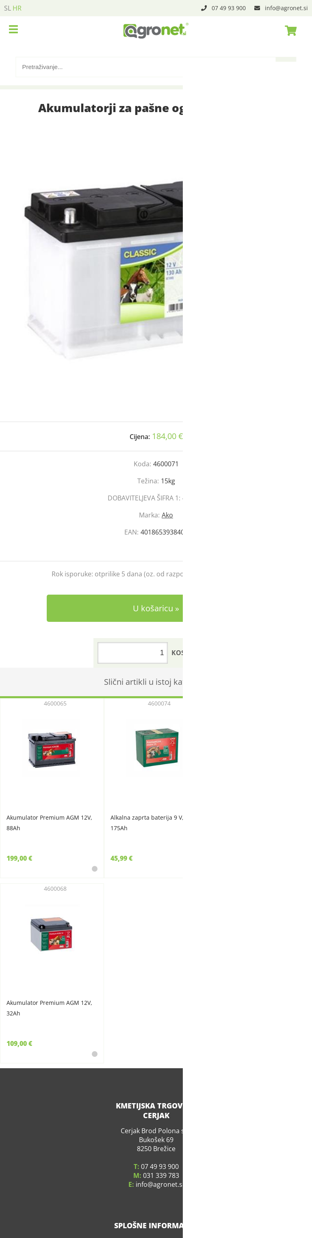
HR (17, 8)
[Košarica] (288, 30)
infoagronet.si (286, 8)
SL (7, 8)
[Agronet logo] (156, 30)
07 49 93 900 (229, 8)
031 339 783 (161, 1165)
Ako (167, 515)
